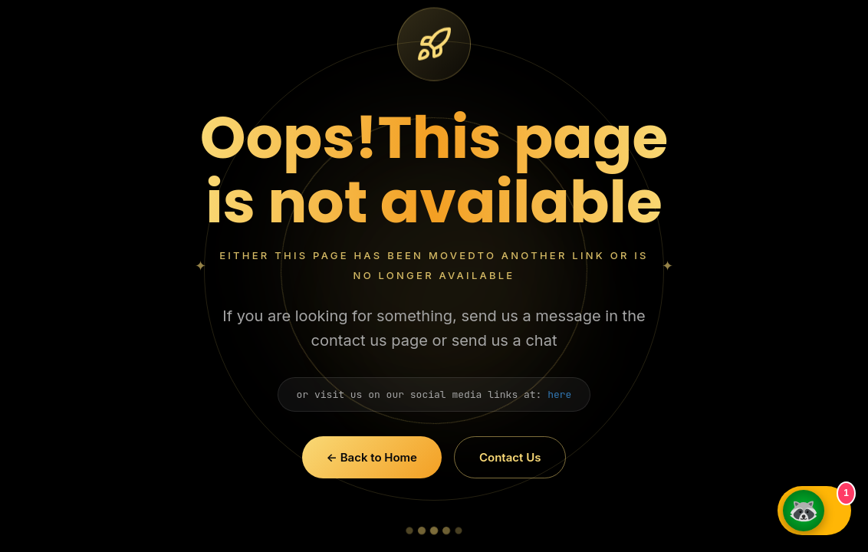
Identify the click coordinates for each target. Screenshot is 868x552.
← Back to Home (372, 457)
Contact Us (510, 457)
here (559, 394)
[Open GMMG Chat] (814, 510)
